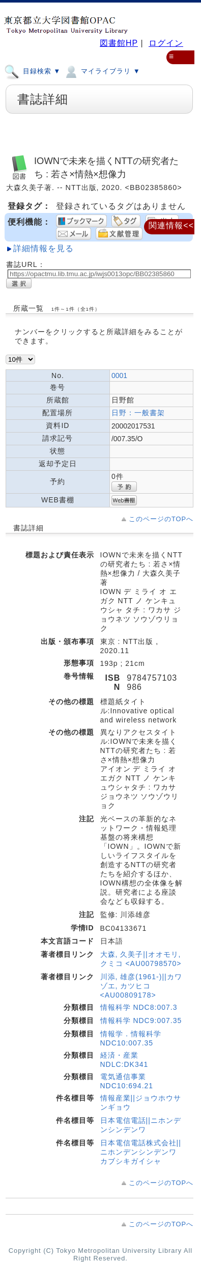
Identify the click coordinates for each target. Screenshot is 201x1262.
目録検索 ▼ (32, 70)
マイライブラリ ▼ (101, 70)
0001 (119, 375)
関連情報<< (171, 225)
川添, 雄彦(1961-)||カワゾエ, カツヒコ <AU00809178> (141, 986)
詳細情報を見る (43, 248)
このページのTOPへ (161, 519)
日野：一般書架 (138, 413)
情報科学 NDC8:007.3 (139, 1007)
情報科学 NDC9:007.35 (141, 1020)
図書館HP (119, 43)
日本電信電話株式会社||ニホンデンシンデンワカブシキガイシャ (140, 1152)
